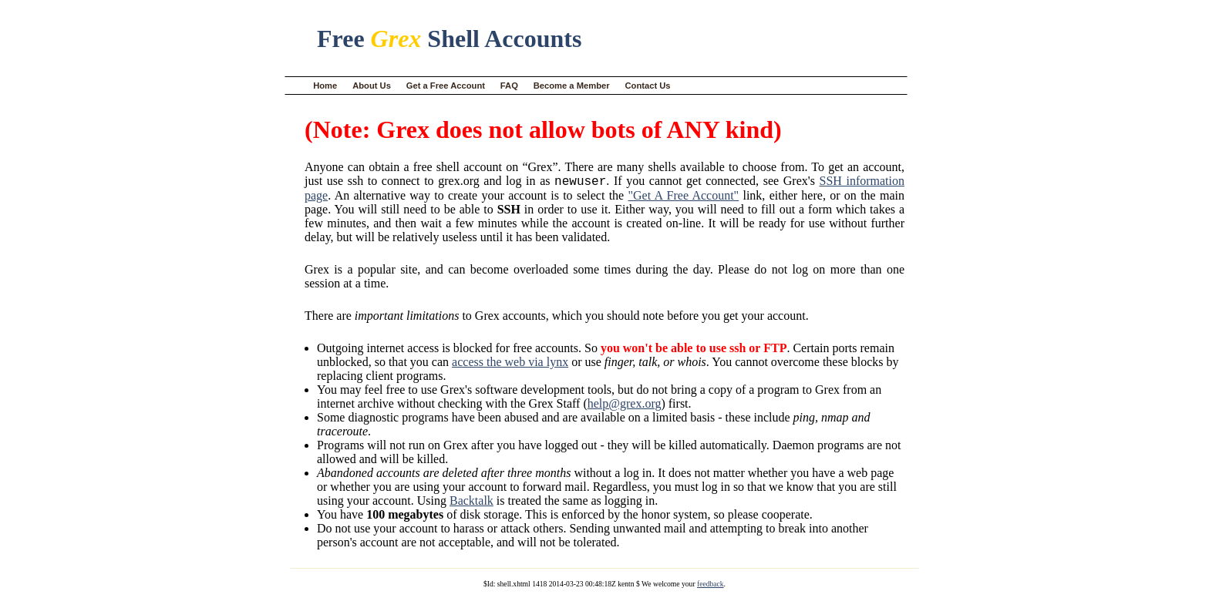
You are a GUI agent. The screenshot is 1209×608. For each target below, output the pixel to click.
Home (325, 85)
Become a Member (572, 85)
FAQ (509, 85)
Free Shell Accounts (449, 38)
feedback (710, 586)
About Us (371, 85)
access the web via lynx (510, 364)
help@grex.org (625, 405)
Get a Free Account (445, 85)
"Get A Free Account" (683, 197)
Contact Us (648, 85)
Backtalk (471, 502)
